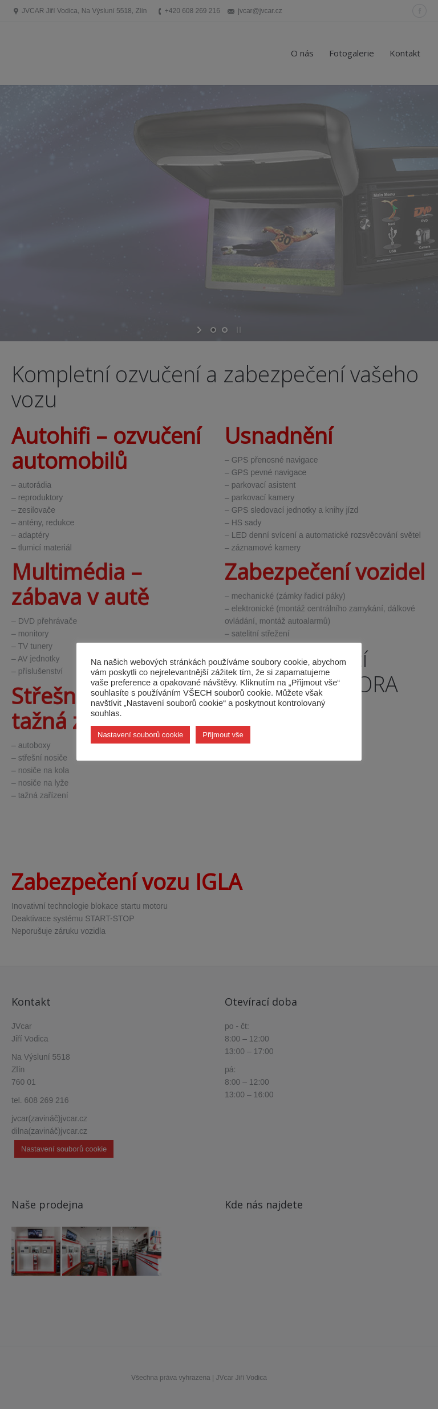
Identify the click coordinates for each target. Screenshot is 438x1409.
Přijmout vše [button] (223, 734)
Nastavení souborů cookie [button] (140, 734)
